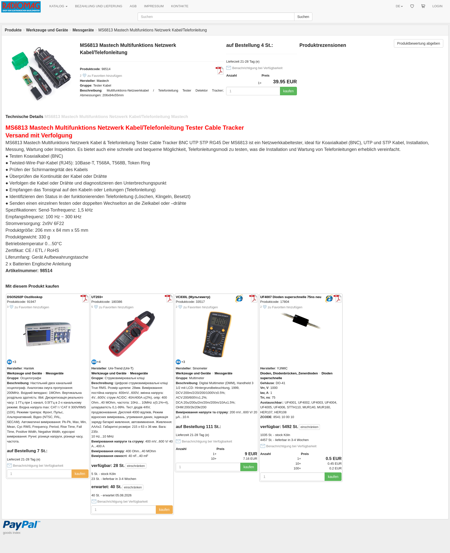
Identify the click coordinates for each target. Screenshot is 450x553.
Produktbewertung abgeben (418, 43)
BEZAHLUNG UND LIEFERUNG (98, 6)
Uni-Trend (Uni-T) (120, 368)
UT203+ (97, 297)
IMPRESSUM (154, 6)
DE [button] (399, 6)
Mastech (103, 81)
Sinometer (199, 368)
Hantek (29, 368)
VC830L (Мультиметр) (193, 297)
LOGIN (438, 6)
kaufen (288, 91)
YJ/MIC (282, 368)
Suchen (303, 17)
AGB (133, 6)
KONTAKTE (179, 6)
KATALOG (58, 6)
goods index (11, 533)
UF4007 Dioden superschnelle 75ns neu (290, 297)
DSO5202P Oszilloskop (24, 297)
